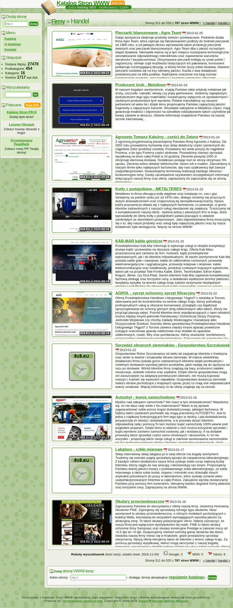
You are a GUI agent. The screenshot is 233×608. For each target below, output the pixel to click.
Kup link (32, 105)
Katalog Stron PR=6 (22, 112)
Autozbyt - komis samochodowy (145, 397)
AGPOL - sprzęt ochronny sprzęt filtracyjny (155, 293)
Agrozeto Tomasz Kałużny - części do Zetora (156, 137)
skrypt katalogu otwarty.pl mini (82, 600)
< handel (209, 23)
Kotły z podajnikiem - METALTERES (148, 189)
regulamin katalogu (187, 577)
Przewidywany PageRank (22, 142)
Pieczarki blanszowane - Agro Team (148, 33)
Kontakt (10, 49)
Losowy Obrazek (21, 124)
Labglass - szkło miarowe (139, 449)
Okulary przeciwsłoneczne (139, 501)
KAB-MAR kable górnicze (138, 241)
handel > (224, 23)
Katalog (10, 39)
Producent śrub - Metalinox (140, 85)
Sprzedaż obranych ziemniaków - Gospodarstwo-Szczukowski (173, 345)
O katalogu (12, 44)
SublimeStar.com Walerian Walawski (163, 600)
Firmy (58, 21)
